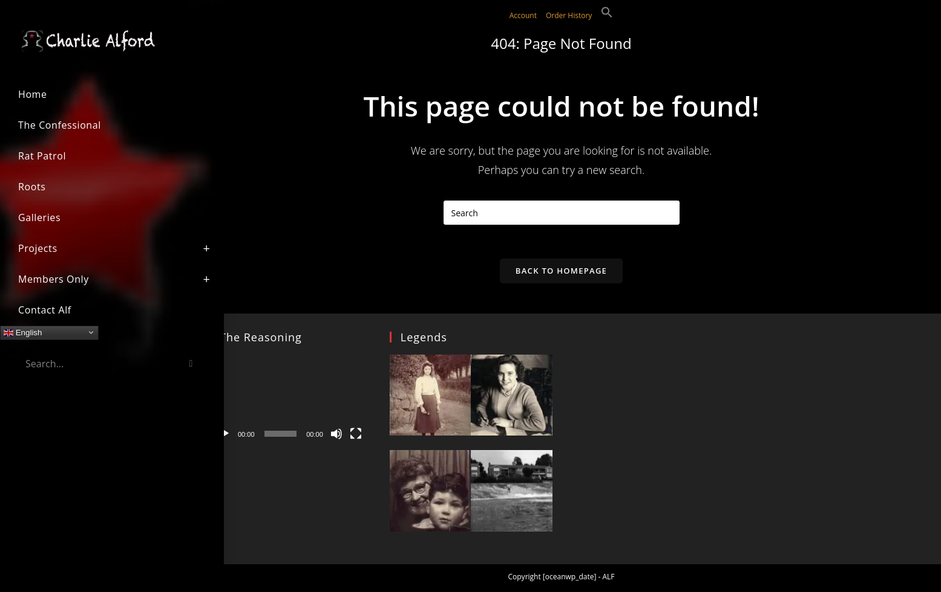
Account (523, 15)
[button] (607, 15)
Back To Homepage (561, 273)
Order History (569, 15)
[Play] (224, 437)
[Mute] (336, 437)
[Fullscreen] (356, 437)
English (23, 332)
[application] (290, 402)
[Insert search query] (562, 213)
